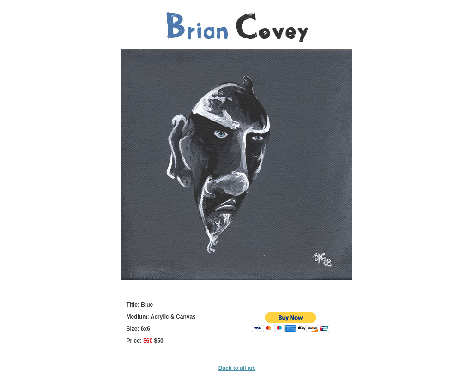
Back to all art (236, 368)
